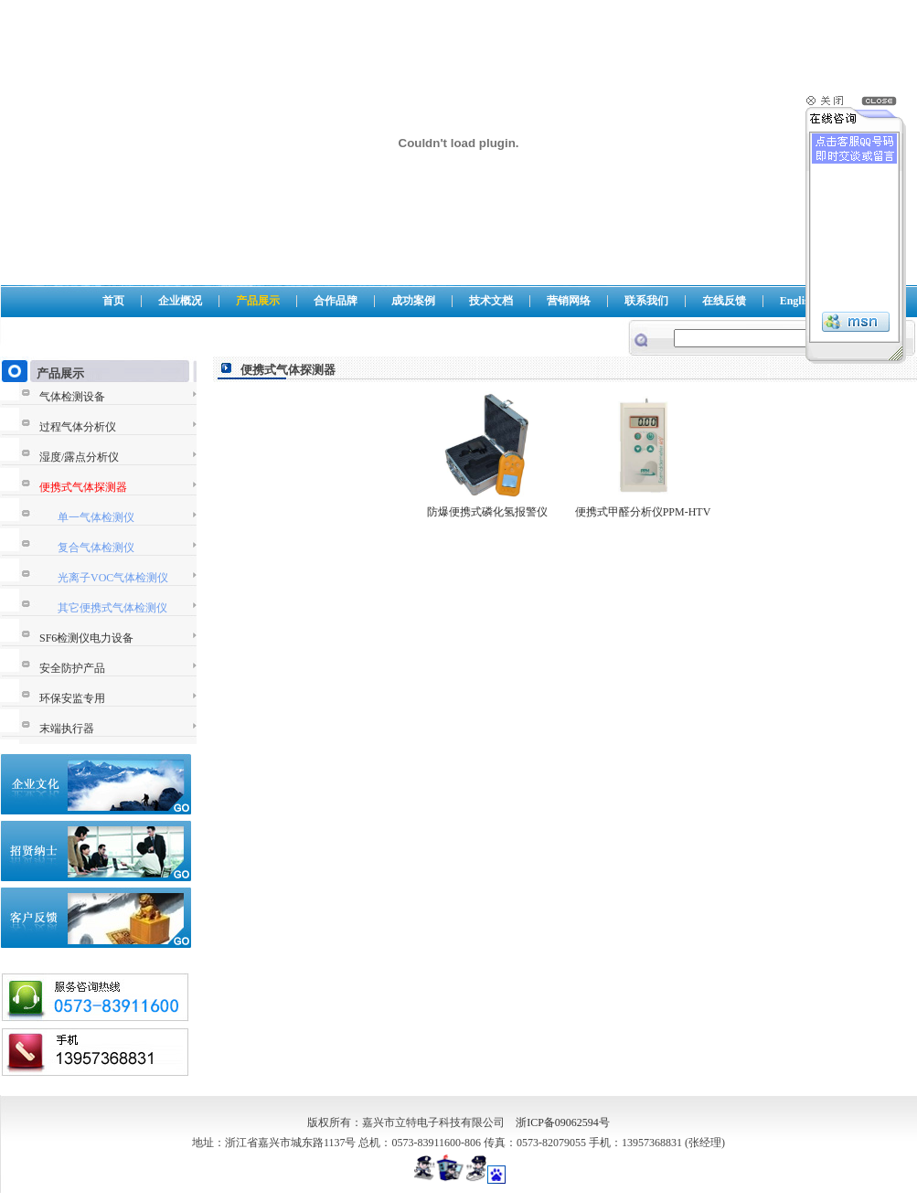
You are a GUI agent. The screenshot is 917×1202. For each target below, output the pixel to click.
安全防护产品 (72, 668)
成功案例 (413, 300)
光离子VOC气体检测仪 (113, 577)
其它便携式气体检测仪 (112, 607)
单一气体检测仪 (96, 517)
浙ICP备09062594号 (563, 1122)
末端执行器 (66, 728)
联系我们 (646, 300)
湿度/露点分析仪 (79, 457)
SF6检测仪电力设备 (86, 638)
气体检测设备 (72, 396)
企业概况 (180, 300)
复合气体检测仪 (96, 547)
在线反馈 (724, 300)
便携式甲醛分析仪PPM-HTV (643, 511)
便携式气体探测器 (83, 487)
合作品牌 (335, 300)
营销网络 (569, 300)
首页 (113, 300)
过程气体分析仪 (77, 426)
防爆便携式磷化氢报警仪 (487, 511)
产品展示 (258, 300)
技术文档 (491, 300)
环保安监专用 (72, 698)
